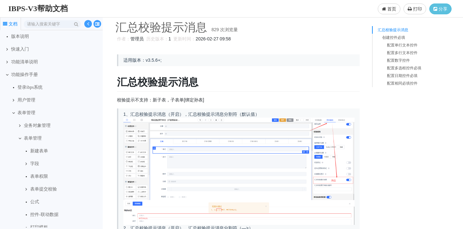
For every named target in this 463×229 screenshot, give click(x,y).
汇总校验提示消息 (393, 30)
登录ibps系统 (30, 87)
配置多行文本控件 (402, 53)
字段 (34, 163)
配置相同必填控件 (402, 83)
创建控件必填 (393, 37)
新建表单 (39, 151)
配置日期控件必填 (402, 75)
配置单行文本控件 (402, 45)
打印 (415, 8)
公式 (34, 201)
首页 (389, 8)
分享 (440, 8)
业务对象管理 (37, 125)
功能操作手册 (24, 74)
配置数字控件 (398, 60)
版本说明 (20, 36)
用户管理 (26, 100)
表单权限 (39, 176)
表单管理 (26, 112)
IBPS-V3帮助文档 (38, 8)
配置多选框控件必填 (404, 68)
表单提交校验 (43, 189)
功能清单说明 (24, 61)
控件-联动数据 (44, 214)
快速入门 (20, 49)
